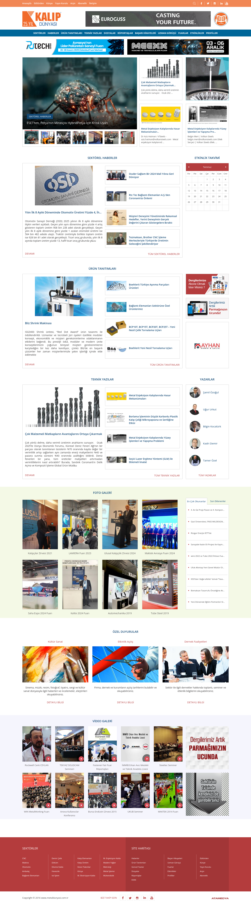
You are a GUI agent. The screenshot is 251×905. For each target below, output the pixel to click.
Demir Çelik (57, 858)
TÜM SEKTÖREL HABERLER (164, 254)
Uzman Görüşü (174, 862)
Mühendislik (108, 875)
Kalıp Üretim (83, 862)
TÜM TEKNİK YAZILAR (167, 475)
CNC (24, 858)
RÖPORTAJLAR (125, 33)
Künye (49, 3)
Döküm (55, 862)
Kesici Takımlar (84, 867)
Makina (25, 862)
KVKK (134, 880)
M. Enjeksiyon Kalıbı (112, 858)
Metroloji (107, 867)
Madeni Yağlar (109, 862)
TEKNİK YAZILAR (93, 33)
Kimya (80, 871)
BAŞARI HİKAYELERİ (145, 33)
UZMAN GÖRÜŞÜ (167, 33)
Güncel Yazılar (138, 867)
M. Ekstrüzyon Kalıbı (86, 875)
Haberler (135, 858)
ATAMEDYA (220, 899)
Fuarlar (171, 867)
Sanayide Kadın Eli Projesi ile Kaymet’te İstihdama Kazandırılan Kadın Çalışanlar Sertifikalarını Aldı (209, 544)
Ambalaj (26, 871)
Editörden (39, 3)
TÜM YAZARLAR (207, 475)
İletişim (93, 3)
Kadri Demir (203, 443)
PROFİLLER (212, 33)
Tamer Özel (203, 460)
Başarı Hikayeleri (175, 858)
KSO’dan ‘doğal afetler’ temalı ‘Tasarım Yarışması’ (209, 579)
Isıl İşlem (55, 875)
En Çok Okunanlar (196, 501)
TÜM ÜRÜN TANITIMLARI (165, 364)
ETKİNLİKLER (197, 33)
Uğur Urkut (203, 409)
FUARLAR (183, 33)
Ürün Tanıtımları (139, 862)
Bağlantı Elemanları (30, 875)
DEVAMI (30, 253)
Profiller (171, 875)
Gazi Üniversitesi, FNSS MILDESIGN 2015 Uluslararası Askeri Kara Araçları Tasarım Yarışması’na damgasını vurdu (209, 521)
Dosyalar (135, 871)
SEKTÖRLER (39, 33)
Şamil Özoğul (204, 392)
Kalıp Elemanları (85, 858)
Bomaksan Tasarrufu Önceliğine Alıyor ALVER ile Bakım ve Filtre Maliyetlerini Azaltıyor (209, 590)
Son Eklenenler (218, 501)
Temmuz (207, 167)
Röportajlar (136, 875)
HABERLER (53, 33)
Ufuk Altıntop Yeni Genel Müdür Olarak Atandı (209, 567)
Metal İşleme (109, 871)
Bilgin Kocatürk (205, 426)
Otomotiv (26, 867)
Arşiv (72, 3)
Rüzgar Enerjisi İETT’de (201, 533)
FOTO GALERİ (102, 493)
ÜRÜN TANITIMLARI (71, 33)
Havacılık (56, 871)
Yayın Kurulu (61, 3)
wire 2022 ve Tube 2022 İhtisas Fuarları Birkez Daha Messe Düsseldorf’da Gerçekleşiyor (209, 556)
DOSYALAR (110, 33)
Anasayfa (26, 3)
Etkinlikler (172, 871)
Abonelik (82, 3)
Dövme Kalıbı (57, 867)
